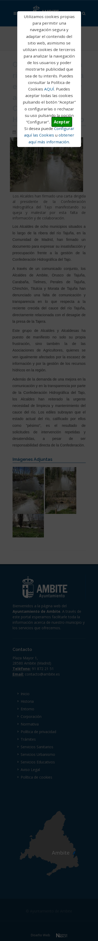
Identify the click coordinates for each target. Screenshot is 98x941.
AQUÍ (49, 89)
